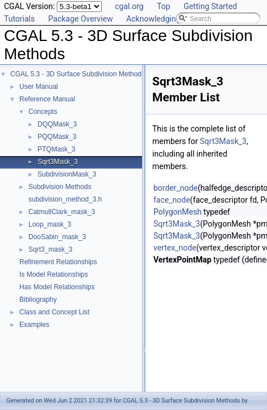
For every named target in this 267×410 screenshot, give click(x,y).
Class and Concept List (54, 312)
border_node (175, 187)
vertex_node (175, 247)
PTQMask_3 (56, 149)
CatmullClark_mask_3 (61, 212)
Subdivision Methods (59, 187)
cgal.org (129, 6)
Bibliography (38, 300)
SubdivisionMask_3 (66, 174)
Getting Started (210, 6)
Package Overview (80, 18)
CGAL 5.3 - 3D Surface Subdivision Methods (77, 74)
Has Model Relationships (57, 287)
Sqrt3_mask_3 (50, 249)
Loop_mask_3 (49, 224)
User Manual (38, 87)
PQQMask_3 (57, 137)
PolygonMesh (177, 211)
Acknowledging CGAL (164, 18)
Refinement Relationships (58, 262)
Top (163, 6)
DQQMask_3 (57, 124)
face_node (171, 199)
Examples (34, 325)
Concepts (42, 112)
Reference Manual (47, 99)
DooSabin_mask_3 (57, 237)
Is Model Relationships (53, 274)
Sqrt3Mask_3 (57, 162)
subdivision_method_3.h (65, 199)
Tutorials (19, 18)
